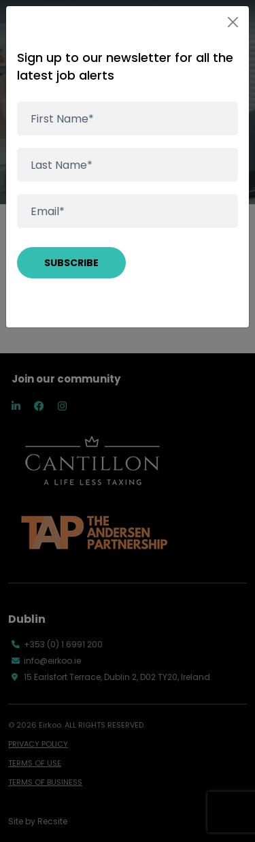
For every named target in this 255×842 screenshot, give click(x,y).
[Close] (232, 22)
